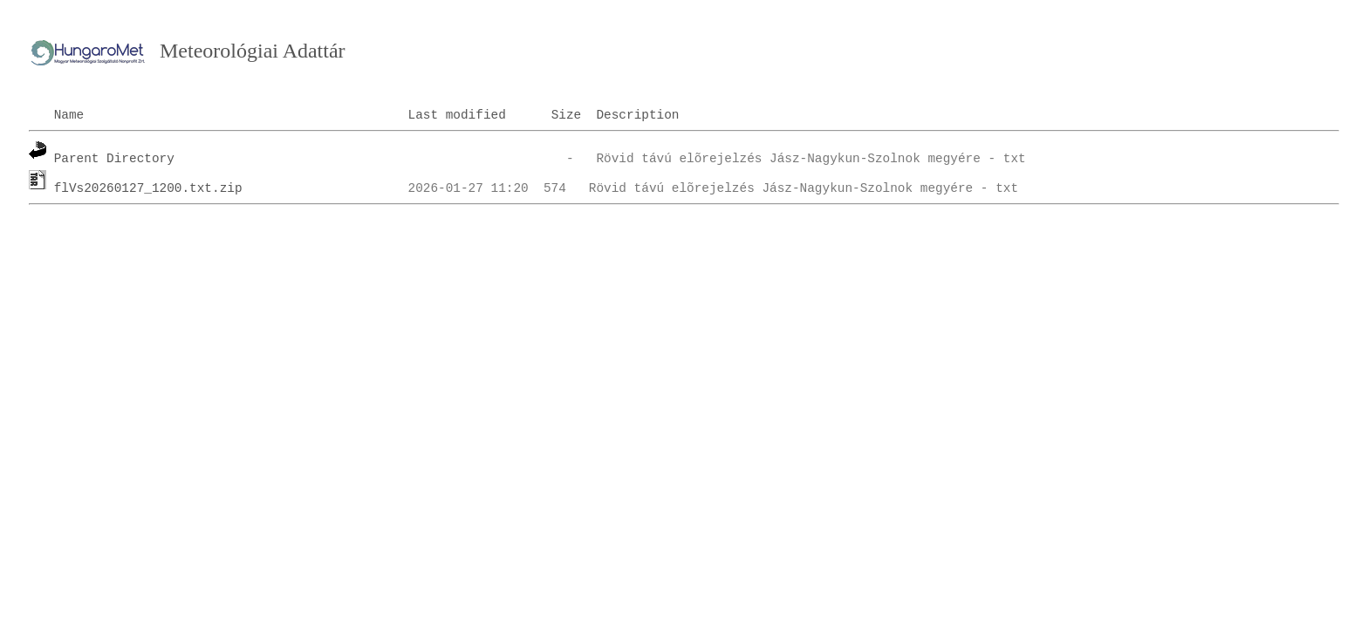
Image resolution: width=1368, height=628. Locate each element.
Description (637, 115)
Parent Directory (114, 159)
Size (566, 115)
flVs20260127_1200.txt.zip (148, 188)
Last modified (457, 115)
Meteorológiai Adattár (252, 50)
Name (69, 115)
